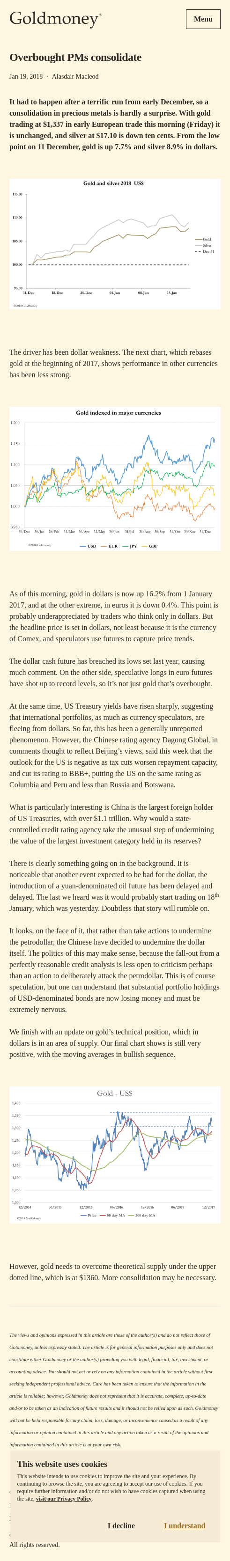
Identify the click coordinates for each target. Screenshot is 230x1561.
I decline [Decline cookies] (121, 1526)
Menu (203, 19)
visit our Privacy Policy (64, 1498)
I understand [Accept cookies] (184, 1526)
